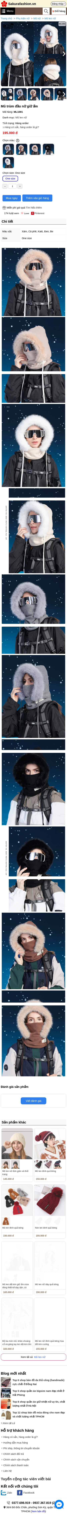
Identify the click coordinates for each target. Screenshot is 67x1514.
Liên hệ (7, 1470)
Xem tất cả (9, 1423)
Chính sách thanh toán (16, 1465)
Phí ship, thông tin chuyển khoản (21, 1448)
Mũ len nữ (50, 18)
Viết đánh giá (33, 1101)
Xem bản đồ (38, 1511)
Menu (10, 11)
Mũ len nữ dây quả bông (47, 1284)
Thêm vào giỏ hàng (37, 198)
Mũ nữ (37, 18)
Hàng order (22, 123)
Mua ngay (12, 198)
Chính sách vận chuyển (16, 1459)
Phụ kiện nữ (23, 18)
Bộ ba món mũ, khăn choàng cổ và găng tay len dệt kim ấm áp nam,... (16, 1344)
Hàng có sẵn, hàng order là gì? (22, 127)
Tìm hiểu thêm (34, 207)
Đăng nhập (57, 3)
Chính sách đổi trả (13, 1453)
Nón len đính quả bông (46, 1228)
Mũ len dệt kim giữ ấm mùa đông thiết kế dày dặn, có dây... (15, 1287)
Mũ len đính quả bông (45, 1171)
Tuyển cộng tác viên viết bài (26, 1479)
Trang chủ (6, 18)
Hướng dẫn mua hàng (15, 1442)
